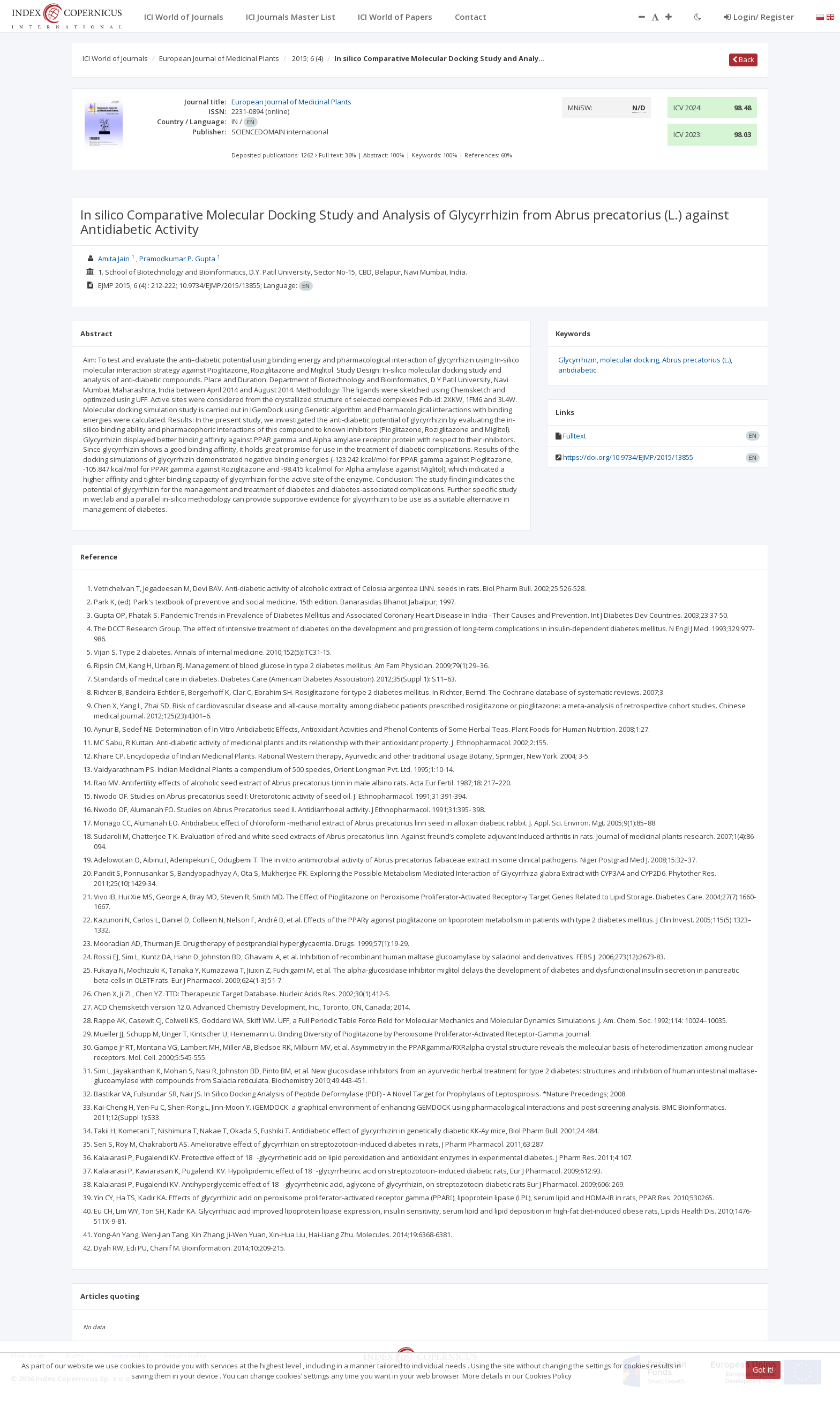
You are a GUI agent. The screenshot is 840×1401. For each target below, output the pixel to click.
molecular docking (629, 360)
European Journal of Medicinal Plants (219, 58)
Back (743, 59)
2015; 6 (307, 58)
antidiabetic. (578, 370)
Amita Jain (114, 258)
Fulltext (574, 436)
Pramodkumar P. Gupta (177, 258)
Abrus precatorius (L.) (696, 360)
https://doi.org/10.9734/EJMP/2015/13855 (628, 457)
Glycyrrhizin (577, 360)
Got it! (763, 1370)
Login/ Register (759, 16)
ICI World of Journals (115, 58)
